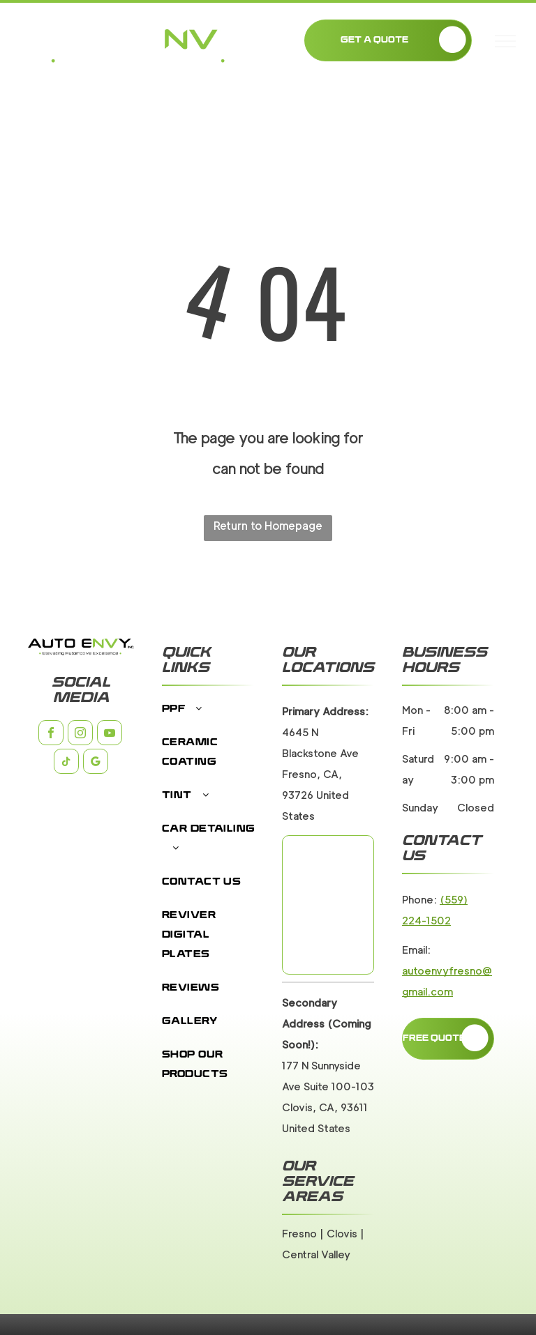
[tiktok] (66, 763)
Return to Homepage (268, 526)
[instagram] (80, 734)
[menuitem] (210, 716)
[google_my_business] (95, 763)
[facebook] (51, 734)
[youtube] (109, 734)
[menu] (505, 41)
